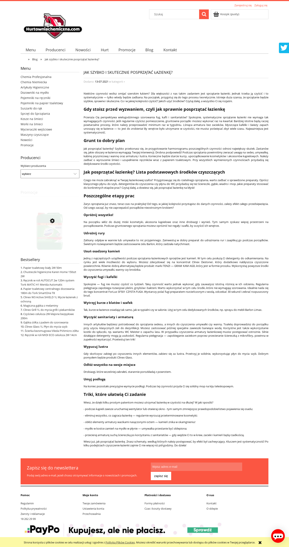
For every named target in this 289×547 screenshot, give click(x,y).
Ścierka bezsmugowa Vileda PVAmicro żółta (52, 331)
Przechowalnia (92, 512)
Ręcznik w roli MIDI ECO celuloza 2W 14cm (51, 335)
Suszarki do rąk (31, 108)
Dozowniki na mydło (35, 93)
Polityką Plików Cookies (120, 542)
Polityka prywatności (34, 507)
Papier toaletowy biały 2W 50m (42, 268)
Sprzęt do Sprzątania (35, 114)
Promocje (27, 145)
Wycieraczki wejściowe (36, 129)
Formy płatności (154, 501)
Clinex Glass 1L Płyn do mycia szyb (46, 326)
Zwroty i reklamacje (33, 512)
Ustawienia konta (93, 507)
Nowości (26, 140)
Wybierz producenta (33, 165)
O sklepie (212, 507)
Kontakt (211, 501)
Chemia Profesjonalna (36, 77)
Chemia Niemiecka (34, 82)
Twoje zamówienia (94, 501)
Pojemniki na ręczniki (35, 98)
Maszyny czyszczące (35, 135)
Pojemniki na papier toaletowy (42, 103)
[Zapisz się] (252, 470)
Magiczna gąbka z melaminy (40, 305)
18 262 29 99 (28, 517)
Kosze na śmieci (32, 119)
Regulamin (27, 501)
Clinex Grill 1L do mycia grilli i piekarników (49, 310)
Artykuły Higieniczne (35, 87)
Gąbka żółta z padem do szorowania (45, 322)
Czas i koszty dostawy (158, 507)
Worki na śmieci (32, 124)
